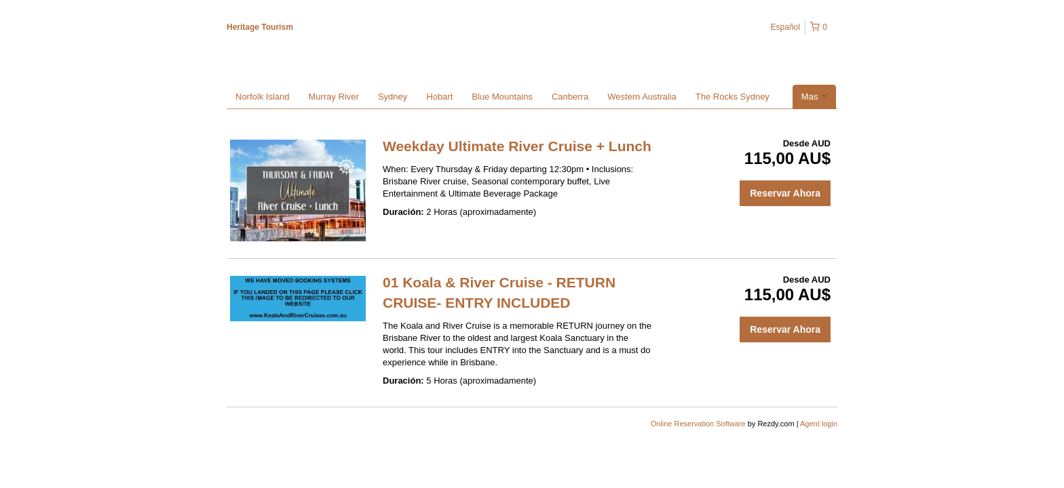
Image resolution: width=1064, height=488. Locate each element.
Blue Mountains (502, 97)
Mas (814, 97)
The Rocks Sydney (733, 97)
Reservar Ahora (785, 193)
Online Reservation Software (698, 424)
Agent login (818, 424)
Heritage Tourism (260, 27)
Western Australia (642, 97)
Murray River (333, 97)
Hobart (439, 97)
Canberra (570, 97)
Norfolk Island (262, 97)
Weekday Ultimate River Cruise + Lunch (517, 146)
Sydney (392, 97)
